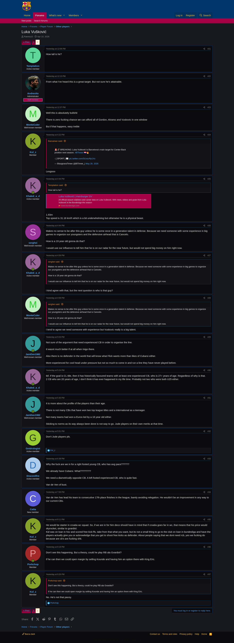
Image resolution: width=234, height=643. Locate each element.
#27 (209, 255)
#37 (209, 574)
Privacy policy (186, 634)
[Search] (205, 15)
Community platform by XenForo (117, 640)
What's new (55, 15)
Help (197, 634)
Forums (39, 15)
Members (74, 15)
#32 (209, 431)
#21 (209, 49)
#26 (209, 225)
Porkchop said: (55, 580)
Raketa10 (28, 36)
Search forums (41, 20)
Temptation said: (55, 185)
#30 (209, 370)
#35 (209, 519)
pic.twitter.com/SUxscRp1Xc (82, 158)
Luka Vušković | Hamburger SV (75, 196)
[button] (64, 15)
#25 (209, 179)
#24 (209, 135)
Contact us (155, 634)
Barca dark (28, 634)
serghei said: (54, 262)
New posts (26, 20)
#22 (209, 76)
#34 (209, 492)
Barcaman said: (55, 141)
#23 (209, 107)
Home (27, 15)
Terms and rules (169, 634)
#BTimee (79, 152)
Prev (27, 42)
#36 (209, 547)
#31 (209, 398)
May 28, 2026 (92, 163)
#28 (209, 298)
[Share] (204, 49)
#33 (209, 459)
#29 (209, 337)
